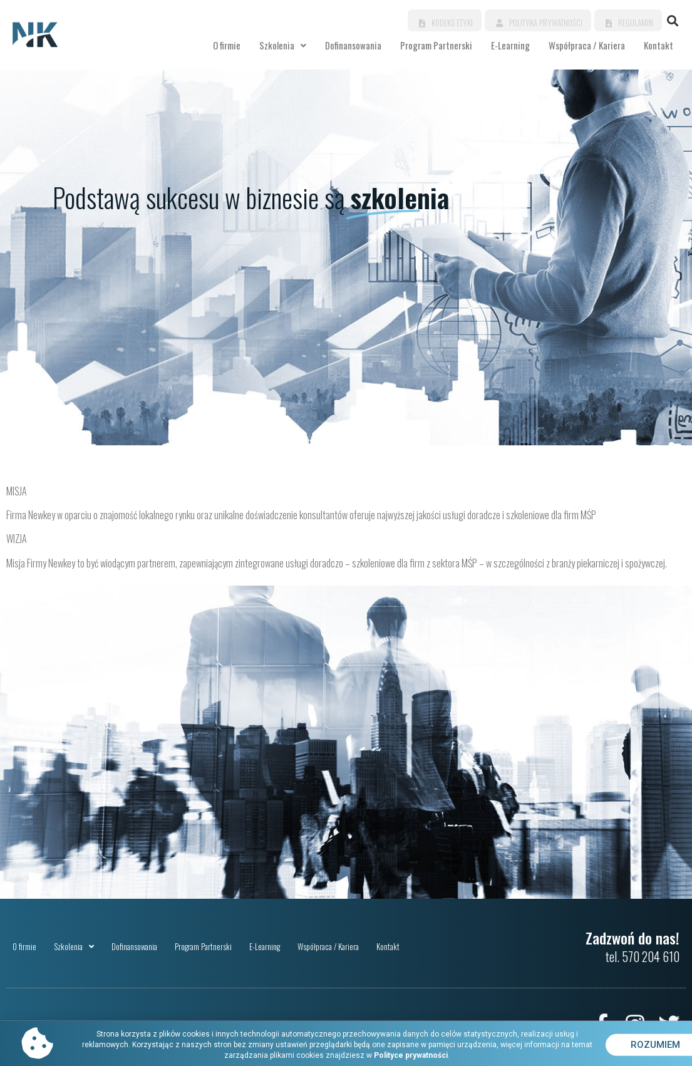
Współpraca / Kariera (587, 45)
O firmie (226, 45)
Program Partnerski (436, 45)
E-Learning (510, 45)
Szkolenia (282, 45)
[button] (672, 20)
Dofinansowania (353, 45)
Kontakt (658, 45)
